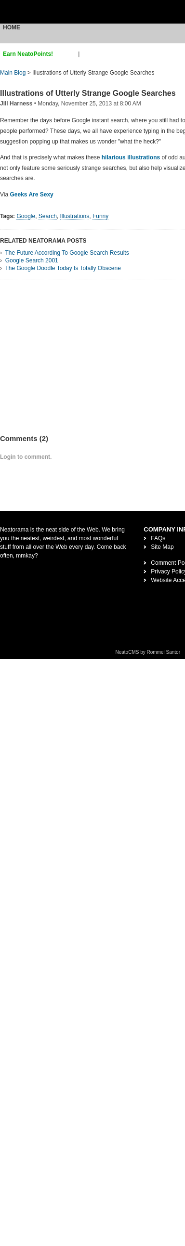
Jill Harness (16, 103)
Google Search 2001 (31, 260)
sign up (67, 54)
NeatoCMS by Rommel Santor (148, 652)
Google (25, 216)
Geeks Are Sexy (31, 194)
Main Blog (13, 72)
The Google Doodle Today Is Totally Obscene (62, 268)
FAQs (158, 538)
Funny (100, 216)
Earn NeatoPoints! (28, 54)
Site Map (162, 547)
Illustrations (75, 216)
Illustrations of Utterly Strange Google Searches (88, 93)
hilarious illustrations (131, 157)
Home (11, 27)
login (87, 54)
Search (48, 216)
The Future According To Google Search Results (67, 252)
